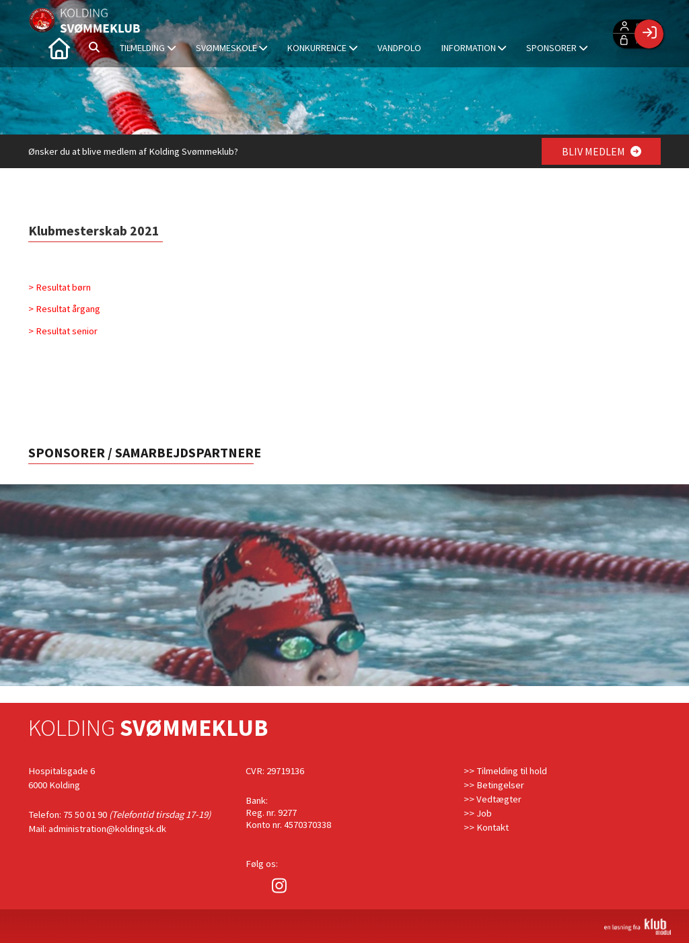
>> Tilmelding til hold (505, 771)
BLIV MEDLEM (601, 151)
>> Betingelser (494, 785)
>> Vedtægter (492, 799)
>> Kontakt (486, 827)
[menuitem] (58, 47)
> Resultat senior (64, 331)
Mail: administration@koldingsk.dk (97, 829)
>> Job (478, 813)
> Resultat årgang (64, 309)
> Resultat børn (59, 287)
